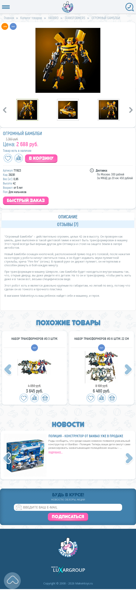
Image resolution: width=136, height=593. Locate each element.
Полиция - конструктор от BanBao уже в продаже (85, 436)
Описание (68, 216)
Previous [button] (5, 110)
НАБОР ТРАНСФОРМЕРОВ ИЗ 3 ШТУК (34, 338)
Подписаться (68, 516)
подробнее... (55, 452)
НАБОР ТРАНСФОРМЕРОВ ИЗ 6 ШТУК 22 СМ (101, 338)
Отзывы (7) (67, 224)
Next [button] (131, 110)
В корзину (41, 158)
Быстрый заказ (26, 200)
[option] (68, 60)
